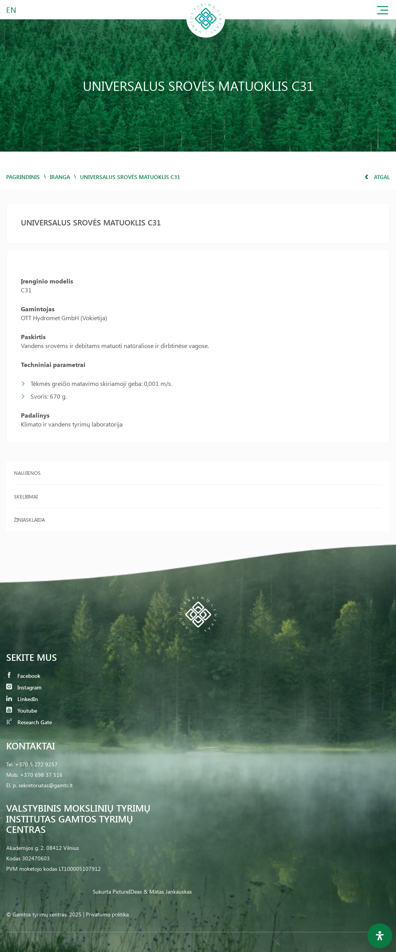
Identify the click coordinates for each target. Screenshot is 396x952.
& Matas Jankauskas (167, 891)
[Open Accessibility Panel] (379, 935)
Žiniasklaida (29, 519)
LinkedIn (22, 699)
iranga (60, 177)
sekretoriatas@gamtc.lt (46, 785)
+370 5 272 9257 (36, 764)
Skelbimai (26, 496)
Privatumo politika (107, 914)
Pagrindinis (23, 177)
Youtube (21, 710)
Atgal (377, 177)
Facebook (23, 675)
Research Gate (29, 722)
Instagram (23, 687)
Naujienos (27, 472)
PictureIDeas (127, 891)
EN (11, 9)
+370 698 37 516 (41, 774)
